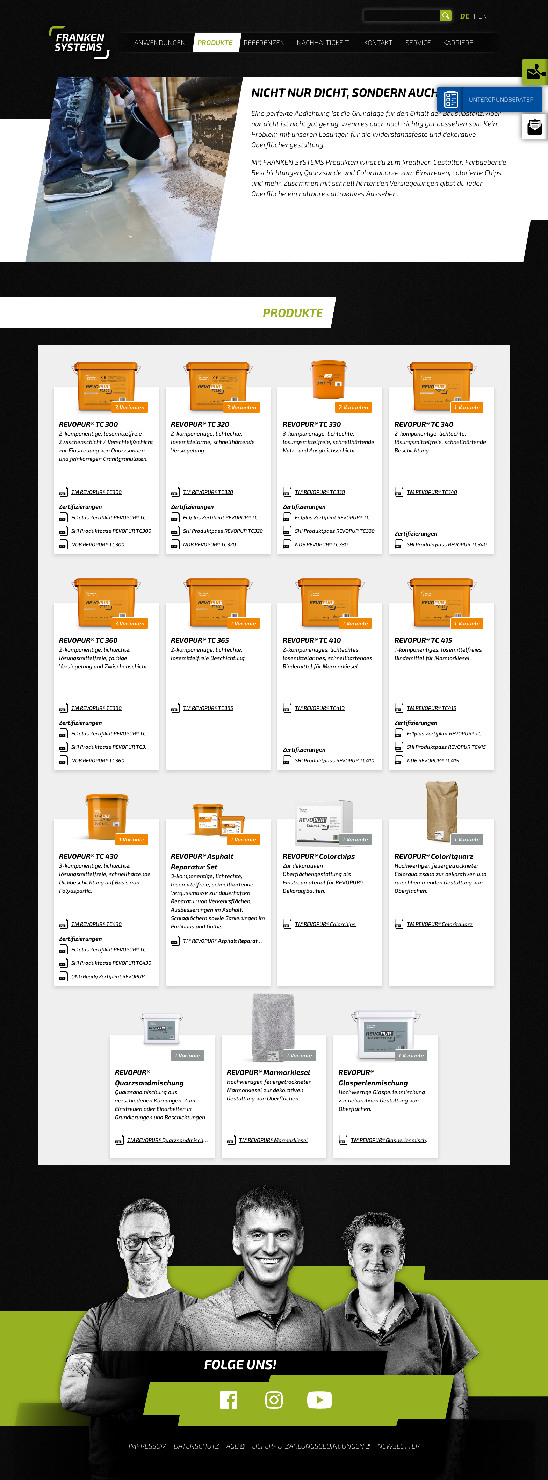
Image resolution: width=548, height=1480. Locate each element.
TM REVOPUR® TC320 (208, 492)
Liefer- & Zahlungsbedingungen (308, 1446)
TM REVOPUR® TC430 (96, 924)
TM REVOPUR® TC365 (208, 708)
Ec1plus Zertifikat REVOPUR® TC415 (448, 733)
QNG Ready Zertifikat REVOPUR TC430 (112, 976)
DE (464, 16)
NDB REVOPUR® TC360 (97, 760)
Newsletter (398, 1446)
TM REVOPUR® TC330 (320, 492)
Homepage (79, 43)
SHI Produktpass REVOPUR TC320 (223, 530)
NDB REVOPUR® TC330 (321, 544)
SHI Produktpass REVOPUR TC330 (335, 530)
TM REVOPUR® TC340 (432, 492)
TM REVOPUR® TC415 (431, 708)
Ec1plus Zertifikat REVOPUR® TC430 (112, 949)
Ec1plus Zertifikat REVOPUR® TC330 (336, 517)
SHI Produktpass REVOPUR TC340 (447, 544)
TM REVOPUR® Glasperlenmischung (392, 1140)
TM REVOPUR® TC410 (320, 708)
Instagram (274, 1400)
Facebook (228, 1400)
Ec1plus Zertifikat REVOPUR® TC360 (112, 733)
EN (482, 16)
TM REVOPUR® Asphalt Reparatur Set (224, 940)
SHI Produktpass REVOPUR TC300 (111, 530)
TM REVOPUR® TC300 (96, 492)
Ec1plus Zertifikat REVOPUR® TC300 (112, 517)
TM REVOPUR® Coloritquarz (440, 924)
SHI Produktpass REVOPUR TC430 (111, 963)
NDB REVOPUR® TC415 (433, 760)
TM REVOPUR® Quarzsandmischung (168, 1140)
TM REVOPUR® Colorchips (325, 924)
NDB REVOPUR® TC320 (209, 544)
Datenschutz (196, 1446)
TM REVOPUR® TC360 (96, 708)
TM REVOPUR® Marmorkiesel (273, 1140)
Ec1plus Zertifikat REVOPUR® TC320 (224, 517)
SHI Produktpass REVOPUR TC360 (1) (112, 746)
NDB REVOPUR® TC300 (97, 544)
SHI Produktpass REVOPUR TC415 (446, 746)
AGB (232, 1446)
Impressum (148, 1446)
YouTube (319, 1400)
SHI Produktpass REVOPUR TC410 (334, 760)
